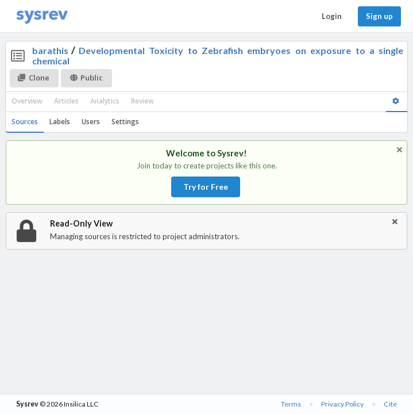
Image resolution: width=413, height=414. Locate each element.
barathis (50, 50)
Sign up (379, 16)
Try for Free (205, 186)
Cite (390, 404)
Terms (291, 404)
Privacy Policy (342, 404)
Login (332, 16)
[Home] (42, 16)
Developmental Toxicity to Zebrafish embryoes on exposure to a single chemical (218, 55)
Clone (33, 77)
